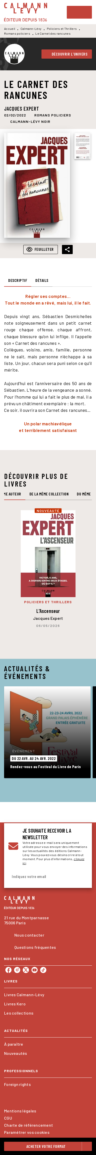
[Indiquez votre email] (41, 876)
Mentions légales (20, 1110)
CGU (8, 1117)
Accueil (9, 28)
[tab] (17, 280)
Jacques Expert (21, 109)
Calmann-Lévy (31, 28)
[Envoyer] (82, 876)
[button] (66, 54)
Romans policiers (17, 33)
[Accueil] (25, 12)
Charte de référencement (28, 1125)
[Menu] (79, 12)
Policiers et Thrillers (62, 28)
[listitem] (8, 970)
